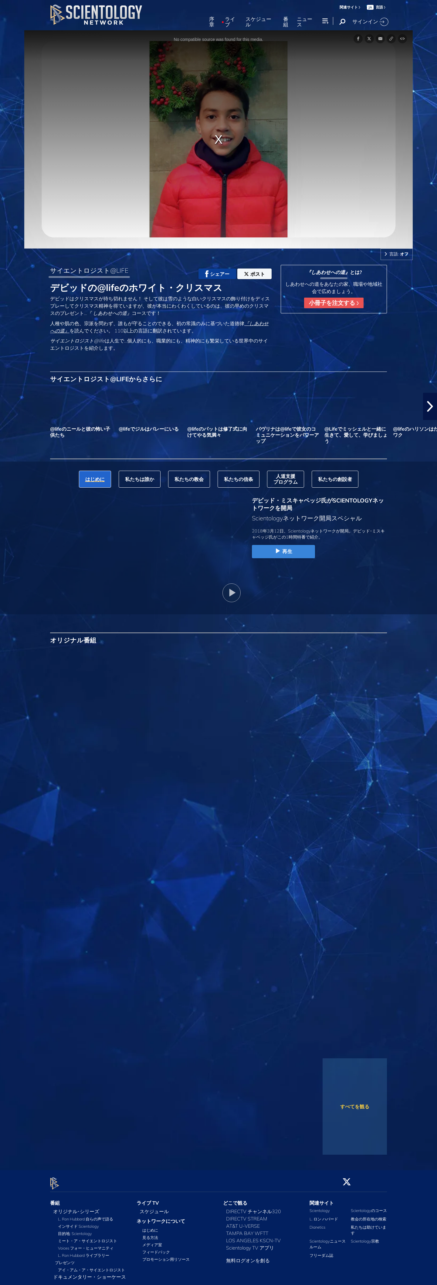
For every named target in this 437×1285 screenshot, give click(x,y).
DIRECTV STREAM (246, 1215)
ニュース (304, 22)
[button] (430, 406)
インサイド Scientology (78, 1222)
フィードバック (156, 1248)
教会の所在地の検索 (368, 1215)
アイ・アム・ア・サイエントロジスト (91, 1266)
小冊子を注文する (334, 302)
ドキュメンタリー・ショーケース (89, 1273)
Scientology (320, 1207)
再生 (283, 551)
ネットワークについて (161, 1218)
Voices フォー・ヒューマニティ (85, 1244)
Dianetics (317, 1223)
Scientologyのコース (369, 1207)
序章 (211, 22)
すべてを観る (354, 1106)
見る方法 (150, 1234)
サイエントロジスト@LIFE (89, 270)
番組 (285, 22)
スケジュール (258, 22)
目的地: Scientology (75, 1230)
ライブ (230, 22)
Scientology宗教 (365, 1237)
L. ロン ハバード (324, 1215)
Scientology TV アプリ (250, 1244)
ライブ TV (148, 1199)
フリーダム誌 (321, 1251)
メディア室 (152, 1241)
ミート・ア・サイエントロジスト (87, 1237)
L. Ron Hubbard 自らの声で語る (85, 1215)
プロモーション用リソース (166, 1255)
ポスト (254, 274)
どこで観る (235, 1199)
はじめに (150, 1226)
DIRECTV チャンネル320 (253, 1208)
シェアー (217, 274)
